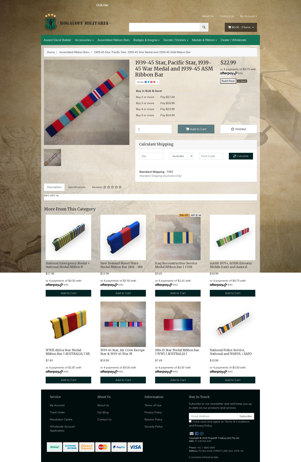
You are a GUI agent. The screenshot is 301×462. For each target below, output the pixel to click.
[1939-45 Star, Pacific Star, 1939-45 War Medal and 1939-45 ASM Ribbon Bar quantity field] (153, 129)
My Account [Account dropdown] (247, 16)
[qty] (151, 156)
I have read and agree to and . (219, 423)
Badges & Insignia (145, 40)
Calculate (241, 156)
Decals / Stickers (174, 40)
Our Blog (102, 412)
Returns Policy (153, 419)
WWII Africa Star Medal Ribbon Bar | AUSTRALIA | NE (68, 352)
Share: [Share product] (146, 82)
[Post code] (211, 156)
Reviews (107, 187)
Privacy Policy (153, 412)
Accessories (83, 40)
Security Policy (154, 426)
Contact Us (227, 16)
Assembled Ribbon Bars (113, 40)
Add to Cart (196, 129)
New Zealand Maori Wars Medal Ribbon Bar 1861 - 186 (121, 265)
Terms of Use (153, 405)
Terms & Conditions (237, 421)
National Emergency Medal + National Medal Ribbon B (68, 265)
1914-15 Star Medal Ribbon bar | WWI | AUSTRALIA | (177, 352)
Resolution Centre (61, 419)
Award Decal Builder (57, 40)
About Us (208, 16)
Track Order (57, 412)
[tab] (54, 187)
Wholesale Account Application (62, 428)
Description (54, 187)
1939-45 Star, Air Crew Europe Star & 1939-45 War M (122, 352)
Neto (216, 457)
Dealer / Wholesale (233, 40)
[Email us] (192, 433)
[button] (238, 129)
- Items (239, 27)
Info (240, 73)
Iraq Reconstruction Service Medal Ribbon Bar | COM (176, 265)
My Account (57, 405)
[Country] (181, 156)
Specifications (77, 187)
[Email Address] (213, 416)
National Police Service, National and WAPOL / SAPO (231, 352)
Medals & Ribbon (203, 40)
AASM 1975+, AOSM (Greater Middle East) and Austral (231, 265)
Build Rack (228, 81)
